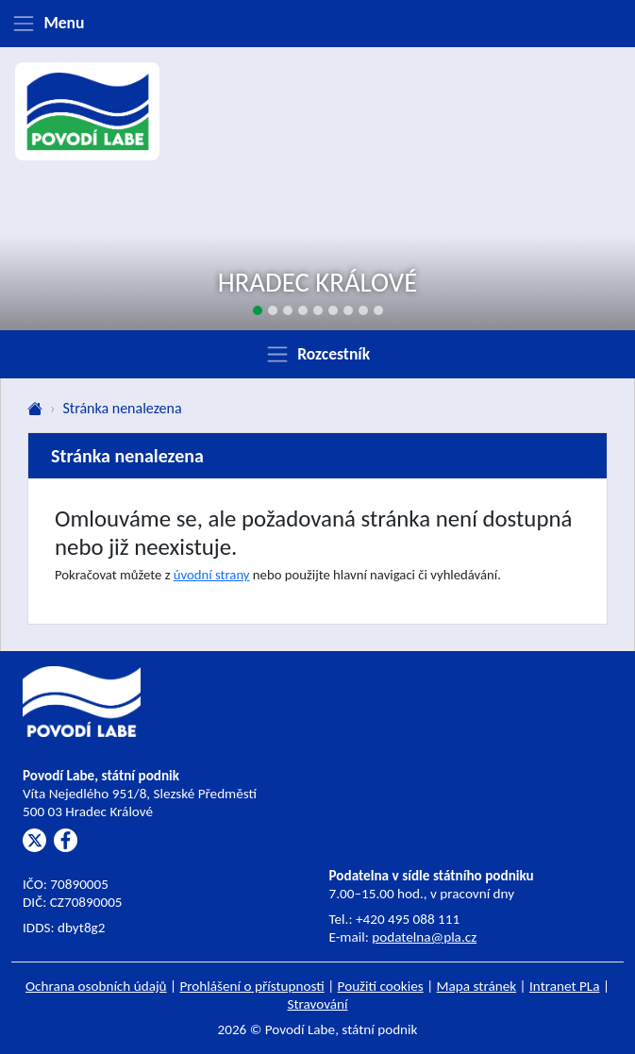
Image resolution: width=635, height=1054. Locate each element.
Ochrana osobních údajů (96, 986)
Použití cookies (381, 986)
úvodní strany (212, 574)
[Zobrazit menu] (317, 23)
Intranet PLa (564, 986)
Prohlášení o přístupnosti (251, 986)
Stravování (317, 1003)
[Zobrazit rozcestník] (317, 353)
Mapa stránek (477, 986)
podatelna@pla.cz (424, 937)
